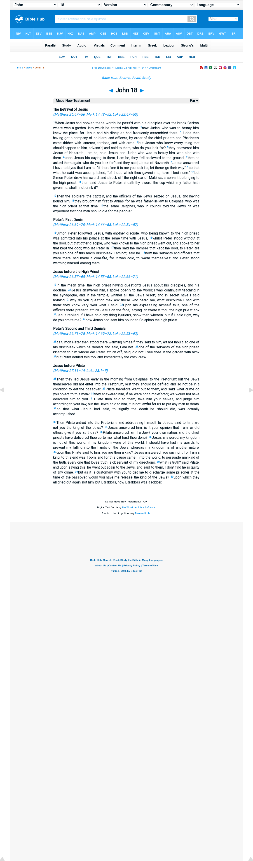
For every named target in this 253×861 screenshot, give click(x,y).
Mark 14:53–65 (98, 276)
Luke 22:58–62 (124, 333)
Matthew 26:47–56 (69, 114)
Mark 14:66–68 (98, 225)
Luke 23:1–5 (96, 370)
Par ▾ (194, 101)
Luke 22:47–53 (124, 114)
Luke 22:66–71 (124, 276)
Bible (20, 67)
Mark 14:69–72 (98, 333)
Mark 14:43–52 (98, 114)
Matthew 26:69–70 (69, 225)
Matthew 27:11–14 (69, 370)
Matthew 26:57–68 (69, 276)
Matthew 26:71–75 (69, 333)
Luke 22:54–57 (124, 225)
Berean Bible (142, 513)
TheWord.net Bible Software (138, 507)
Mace (29, 67)
